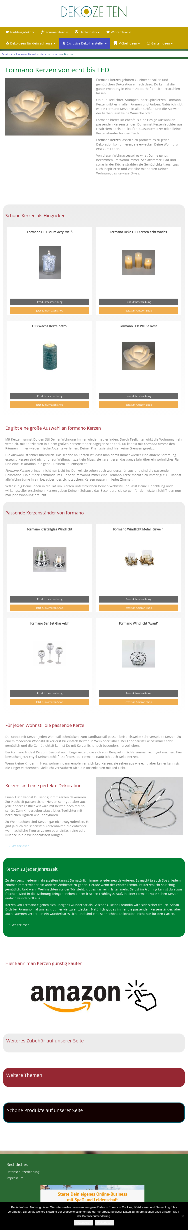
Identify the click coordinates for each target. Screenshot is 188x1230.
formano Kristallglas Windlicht (49, 529)
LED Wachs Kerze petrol (49, 326)
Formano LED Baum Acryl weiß (49, 232)
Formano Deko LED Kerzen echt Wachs (138, 232)
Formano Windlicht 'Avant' (138, 623)
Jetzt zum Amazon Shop (49, 310)
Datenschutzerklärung (23, 1172)
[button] (48, 846)
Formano (56, 54)
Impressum (14, 1178)
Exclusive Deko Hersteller (32, 54)
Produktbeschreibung (49, 301)
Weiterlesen (104, 1222)
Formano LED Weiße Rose (138, 326)
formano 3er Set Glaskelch (49, 623)
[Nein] (182, 1216)
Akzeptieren (83, 1222)
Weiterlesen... (22, 846)
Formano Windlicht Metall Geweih (138, 529)
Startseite (8, 54)
